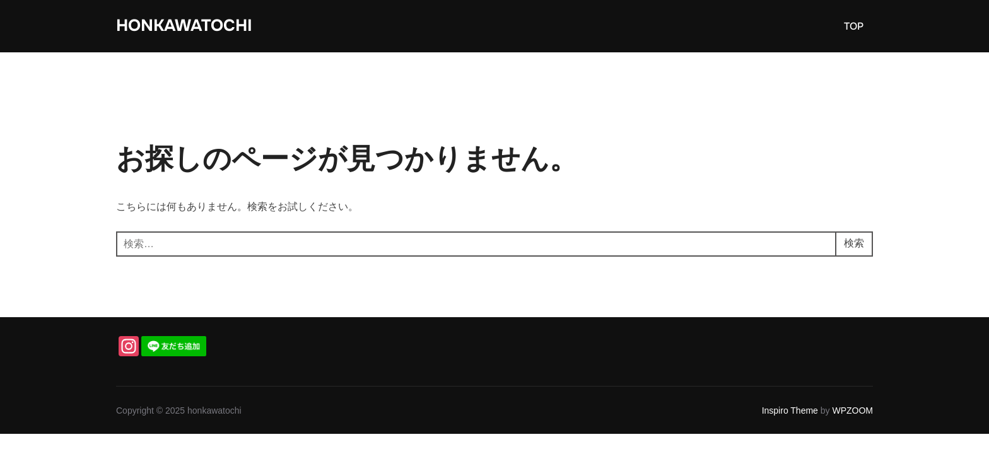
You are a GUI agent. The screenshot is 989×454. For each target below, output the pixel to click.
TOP (853, 26)
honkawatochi (184, 25)
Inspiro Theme (790, 410)
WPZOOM (852, 410)
